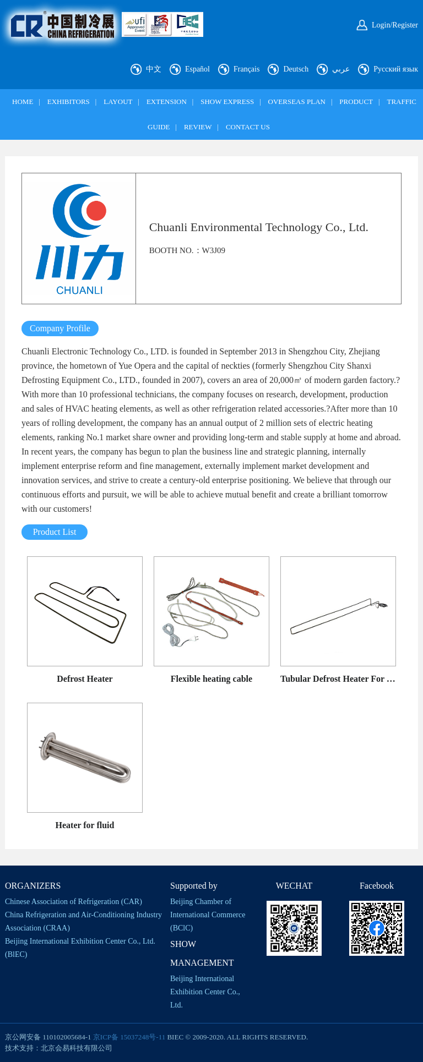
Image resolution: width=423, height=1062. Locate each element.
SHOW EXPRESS (227, 101)
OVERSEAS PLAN (297, 101)
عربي (341, 69)
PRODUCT (356, 101)
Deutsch (295, 69)
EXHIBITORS (68, 101)
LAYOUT (118, 101)
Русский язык (395, 69)
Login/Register (395, 25)
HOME (22, 101)
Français (246, 69)
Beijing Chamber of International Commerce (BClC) (207, 914)
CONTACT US (248, 127)
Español (197, 69)
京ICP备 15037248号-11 (129, 1037)
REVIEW (198, 127)
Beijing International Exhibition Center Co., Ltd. (205, 992)
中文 (153, 69)
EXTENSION (167, 101)
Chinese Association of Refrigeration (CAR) (73, 901)
